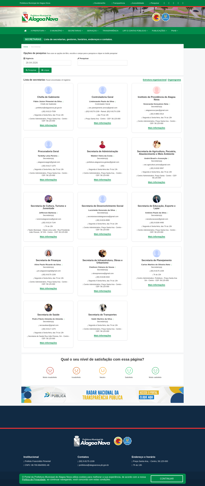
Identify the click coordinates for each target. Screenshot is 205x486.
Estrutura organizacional (155, 79)
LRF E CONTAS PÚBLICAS (135, 31)
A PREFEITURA (38, 31)
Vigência (28, 58)
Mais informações (48, 125)
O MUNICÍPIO (57, 31)
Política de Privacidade (34, 479)
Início (25, 47)
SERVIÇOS (92, 31)
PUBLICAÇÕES (159, 31)
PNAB (174, 31)
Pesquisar (83, 58)
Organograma (174, 79)
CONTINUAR (167, 478)
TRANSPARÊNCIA (110, 31)
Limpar (45, 70)
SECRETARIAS (75, 31)
